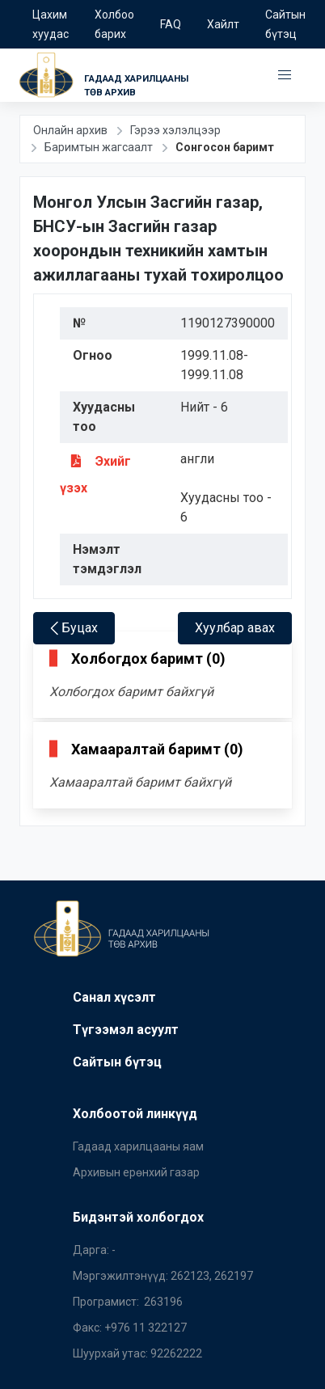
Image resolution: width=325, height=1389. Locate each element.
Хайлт (223, 24)
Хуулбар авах (235, 627)
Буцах (74, 627)
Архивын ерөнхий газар (136, 1172)
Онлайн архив (70, 130)
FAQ (170, 24)
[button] (285, 75)
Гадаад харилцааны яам (138, 1146)
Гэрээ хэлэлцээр (175, 130)
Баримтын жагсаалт (98, 147)
